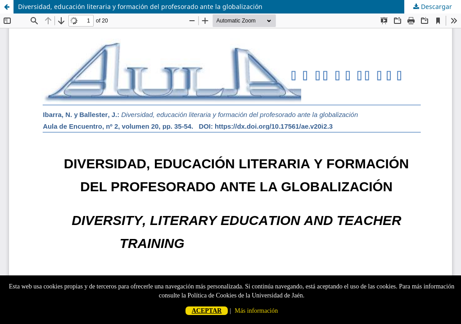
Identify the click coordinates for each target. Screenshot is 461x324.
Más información (256, 310)
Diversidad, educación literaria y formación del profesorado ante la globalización (140, 6)
